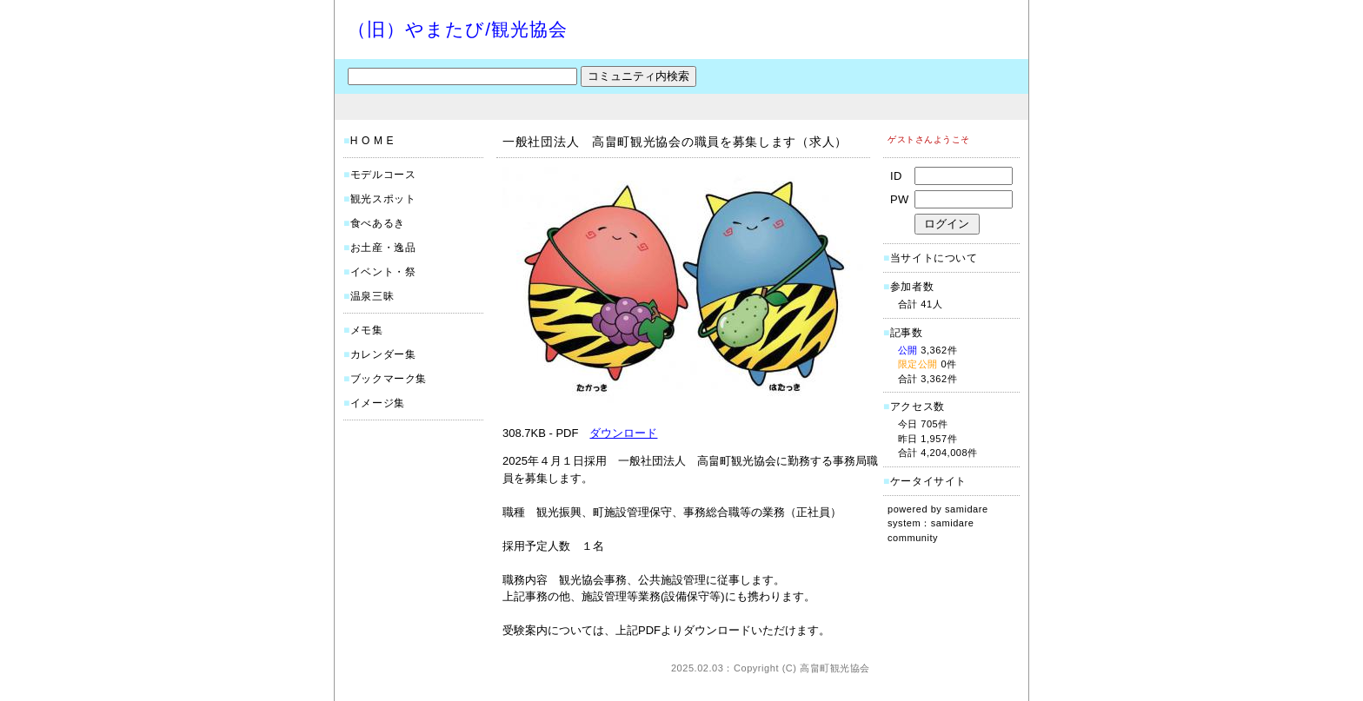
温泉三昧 (372, 296)
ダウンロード (623, 433)
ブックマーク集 (388, 379)
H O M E (372, 141)
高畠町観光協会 (835, 668)
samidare (966, 509)
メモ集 (366, 330)
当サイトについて (934, 258)
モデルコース (383, 175)
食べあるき (377, 223)
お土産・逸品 (383, 247)
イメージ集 (377, 403)
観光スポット (383, 199)
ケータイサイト (928, 481)
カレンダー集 (383, 354)
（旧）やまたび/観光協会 (458, 29)
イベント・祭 (383, 272)
